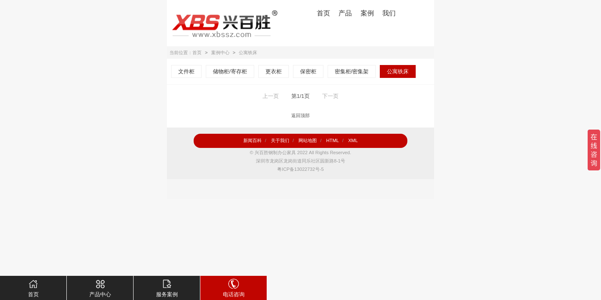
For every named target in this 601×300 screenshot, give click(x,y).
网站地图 (307, 140)
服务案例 (167, 287)
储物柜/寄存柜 (230, 71)
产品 (345, 13)
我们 (389, 13)
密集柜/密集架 (352, 71)
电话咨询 (234, 287)
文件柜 (186, 71)
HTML (332, 140)
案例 (367, 13)
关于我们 (280, 140)
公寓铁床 (248, 52)
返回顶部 (300, 115)
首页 (323, 13)
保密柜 (308, 71)
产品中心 (100, 287)
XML (353, 140)
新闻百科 (252, 140)
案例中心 (220, 52)
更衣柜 (273, 71)
